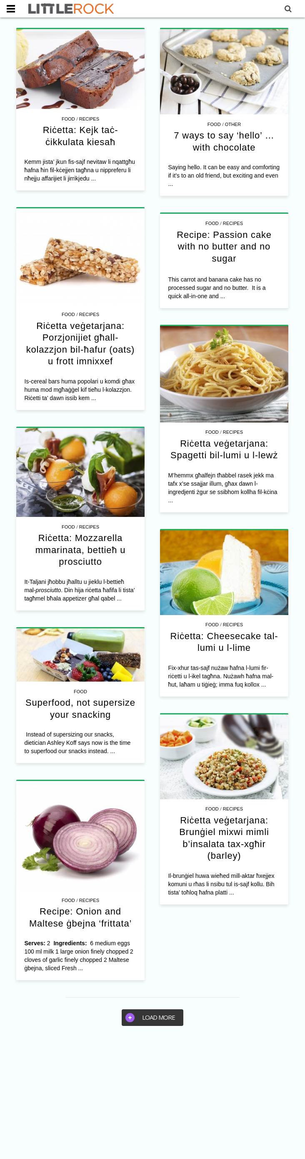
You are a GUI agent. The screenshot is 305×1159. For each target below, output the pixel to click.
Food (68, 118)
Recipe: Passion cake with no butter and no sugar (224, 247)
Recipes (89, 118)
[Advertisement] (152, 1096)
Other (233, 124)
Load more (150, 1017)
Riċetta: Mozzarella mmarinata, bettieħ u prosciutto (80, 550)
